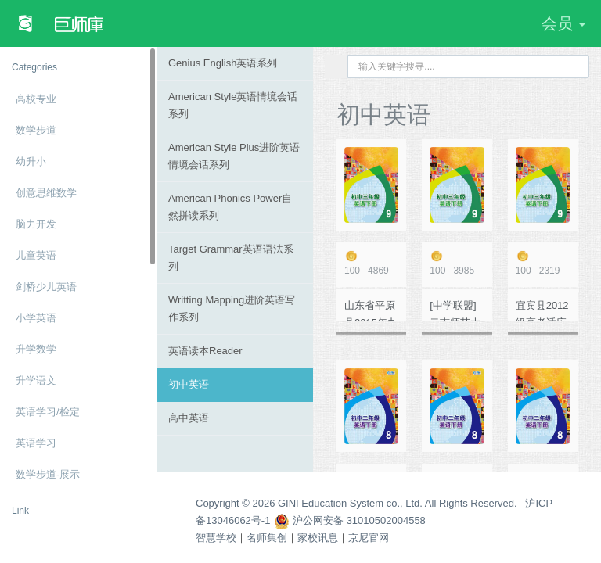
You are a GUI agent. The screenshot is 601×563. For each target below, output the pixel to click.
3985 (457, 263)
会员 (563, 23)
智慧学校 (216, 537)
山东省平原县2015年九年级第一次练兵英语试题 (371, 310)
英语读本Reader (205, 351)
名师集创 (267, 537)
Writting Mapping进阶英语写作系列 (231, 308)
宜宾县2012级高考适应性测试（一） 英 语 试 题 (542, 310)
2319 (543, 263)
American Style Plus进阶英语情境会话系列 (234, 156)
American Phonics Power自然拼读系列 (230, 206)
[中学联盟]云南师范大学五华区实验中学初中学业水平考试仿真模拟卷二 (455, 310)
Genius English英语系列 (222, 63)
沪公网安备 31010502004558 (349, 520)
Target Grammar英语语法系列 (230, 257)
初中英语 (188, 384)
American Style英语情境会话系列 (232, 105)
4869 (371, 263)
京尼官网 (368, 537)
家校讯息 (317, 537)
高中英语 (188, 418)
